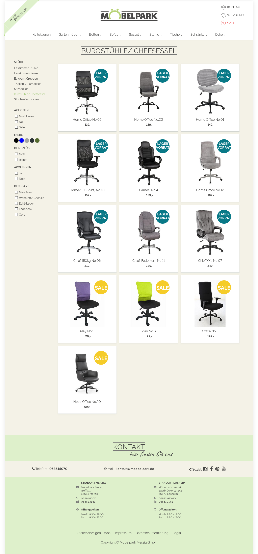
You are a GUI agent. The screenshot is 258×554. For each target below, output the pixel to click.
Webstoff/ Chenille (31, 198)
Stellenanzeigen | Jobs (93, 532)
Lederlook (25, 209)
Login (177, 532)
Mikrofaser (25, 192)
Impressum (123, 532)
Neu (21, 122)
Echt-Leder (25, 203)
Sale (21, 127)
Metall (22, 154)
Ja (20, 173)
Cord (21, 214)
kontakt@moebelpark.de (135, 468)
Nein (21, 178)
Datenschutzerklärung (152, 532)
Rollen (22, 159)
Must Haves (26, 116)
